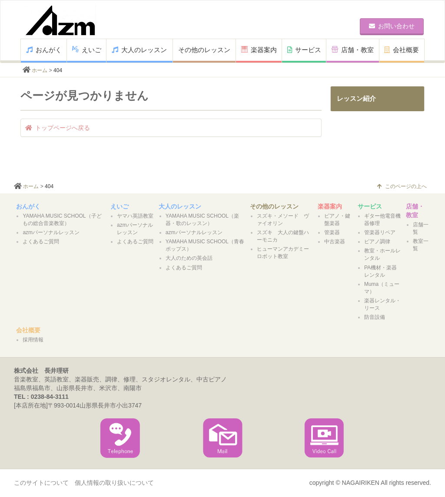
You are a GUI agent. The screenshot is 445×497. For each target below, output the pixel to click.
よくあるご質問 (41, 242)
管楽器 (332, 232)
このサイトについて (41, 482)
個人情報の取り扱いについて (114, 482)
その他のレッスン (204, 49)
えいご (86, 49)
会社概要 (401, 49)
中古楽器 (334, 242)
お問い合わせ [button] (392, 26)
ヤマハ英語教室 (135, 216)
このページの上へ (402, 186)
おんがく (44, 49)
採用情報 (33, 340)
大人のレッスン (139, 49)
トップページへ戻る (57, 127)
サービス (304, 49)
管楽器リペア (379, 232)
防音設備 (374, 317)
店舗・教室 (353, 49)
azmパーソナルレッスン (51, 232)
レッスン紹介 (356, 98)
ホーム (39, 70)
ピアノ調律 (377, 242)
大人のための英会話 (189, 258)
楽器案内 (259, 49)
